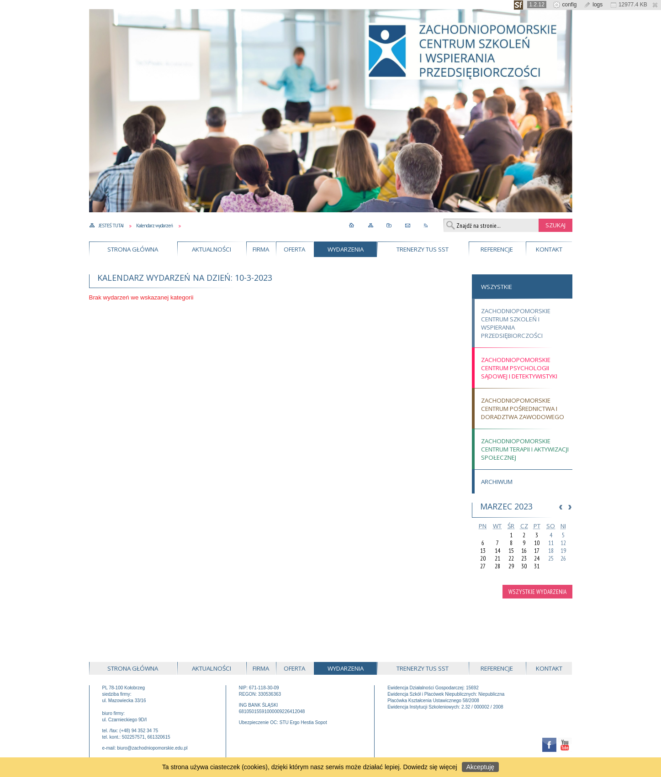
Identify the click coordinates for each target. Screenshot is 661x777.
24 (536, 558)
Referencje (497, 249)
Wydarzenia (346, 249)
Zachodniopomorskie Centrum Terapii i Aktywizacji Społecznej (525, 449)
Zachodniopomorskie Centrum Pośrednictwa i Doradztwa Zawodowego (522, 408)
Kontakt (549, 249)
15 (511, 551)
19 (563, 551)
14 (497, 551)
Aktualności (211, 249)
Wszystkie (496, 287)
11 (551, 543)
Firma (261, 249)
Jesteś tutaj (111, 225)
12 (563, 543)
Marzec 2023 (506, 506)
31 (536, 566)
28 (497, 566)
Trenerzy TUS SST (423, 249)
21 (497, 558)
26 (563, 558)
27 (483, 566)
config (564, 4)
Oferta (294, 249)
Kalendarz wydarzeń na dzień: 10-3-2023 (184, 277)
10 (536, 543)
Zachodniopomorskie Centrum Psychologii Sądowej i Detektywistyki (519, 368)
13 (483, 551)
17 (536, 551)
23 (524, 558)
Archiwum (497, 482)
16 (524, 551)
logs (593, 4)
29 (511, 566)
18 (551, 551)
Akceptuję (480, 767)
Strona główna (132, 249)
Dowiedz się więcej (430, 767)
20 (483, 558)
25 (551, 558)
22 (511, 558)
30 (524, 566)
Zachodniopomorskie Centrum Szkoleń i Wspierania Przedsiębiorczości (515, 323)
